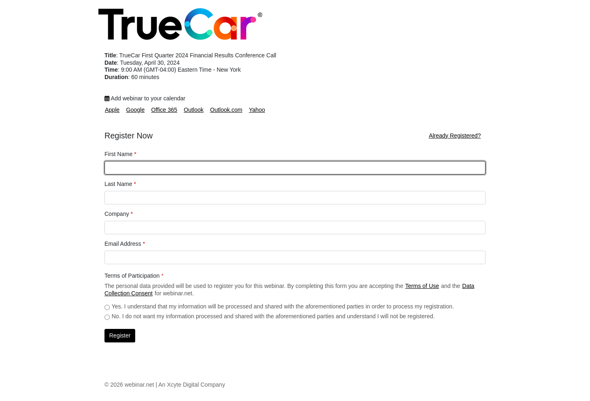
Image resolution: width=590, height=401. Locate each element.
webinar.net (139, 384)
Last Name (120, 184)
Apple (112, 109)
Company (118, 214)
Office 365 (164, 109)
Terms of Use (422, 286)
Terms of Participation (133, 275)
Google (135, 109)
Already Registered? (455, 135)
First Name (120, 154)
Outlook (194, 109)
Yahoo (257, 109)
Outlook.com (226, 109)
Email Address (124, 243)
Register (120, 335)
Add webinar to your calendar (144, 98)
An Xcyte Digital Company (192, 384)
